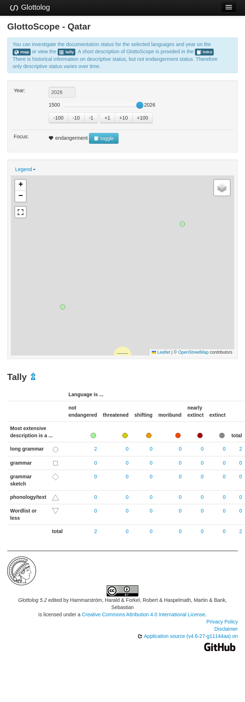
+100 (142, 118)
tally (66, 52)
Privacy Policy (222, 622)
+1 (107, 118)
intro (204, 52)
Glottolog (29, 7)
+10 (123, 118)
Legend (25, 169)
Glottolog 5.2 (32, 600)
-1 (91, 118)
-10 (76, 118)
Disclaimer (226, 629)
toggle (104, 138)
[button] (62, 306)
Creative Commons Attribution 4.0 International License (143, 614)
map (21, 52)
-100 (58, 118)
